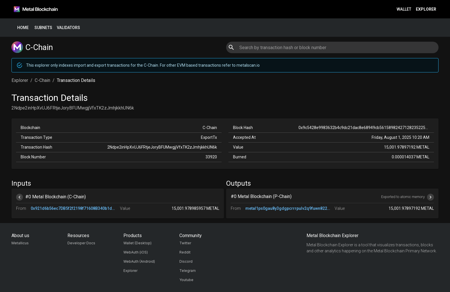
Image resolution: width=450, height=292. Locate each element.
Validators (68, 27)
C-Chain (42, 80)
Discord (186, 261)
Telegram (187, 270)
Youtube (186, 280)
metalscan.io (248, 65)
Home (23, 27)
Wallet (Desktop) (137, 243)
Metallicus (20, 243)
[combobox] (332, 47)
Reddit (185, 252)
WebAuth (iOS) (135, 252)
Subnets (43, 27)
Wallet (404, 9)
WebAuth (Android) (139, 261)
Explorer (426, 9)
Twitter (185, 243)
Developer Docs (81, 243)
